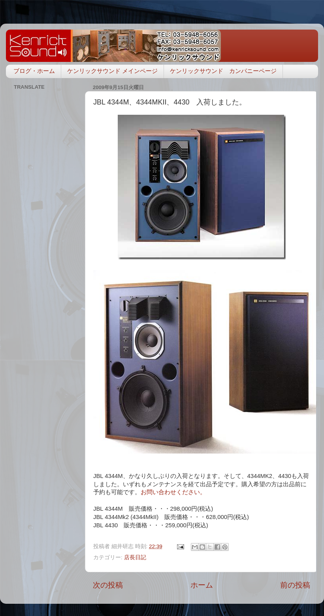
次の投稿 (108, 585)
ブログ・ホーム (34, 70)
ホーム (201, 585)
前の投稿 (295, 585)
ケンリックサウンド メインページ (112, 70)
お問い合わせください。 (173, 492)
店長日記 (135, 557)
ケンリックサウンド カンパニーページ (223, 70)
